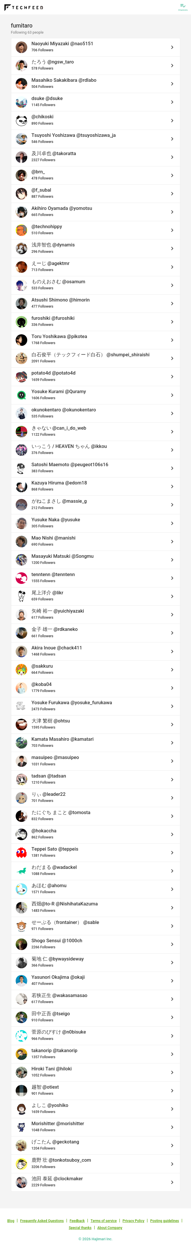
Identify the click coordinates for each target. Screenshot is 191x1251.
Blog (10, 1221)
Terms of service (103, 1221)
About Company (109, 1228)
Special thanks (80, 1228)
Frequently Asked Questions (42, 1221)
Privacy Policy (133, 1221)
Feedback (77, 1221)
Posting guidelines (164, 1221)
